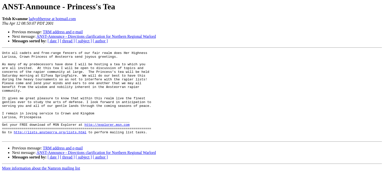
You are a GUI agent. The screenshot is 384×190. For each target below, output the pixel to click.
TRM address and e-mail (63, 32)
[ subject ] (84, 41)
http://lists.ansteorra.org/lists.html (50, 148)
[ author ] (100, 41)
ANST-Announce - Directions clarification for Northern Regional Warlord (96, 36)
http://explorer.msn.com (107, 139)
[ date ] (53, 41)
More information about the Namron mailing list (41, 185)
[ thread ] (67, 41)
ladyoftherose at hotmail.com (52, 19)
